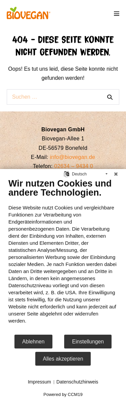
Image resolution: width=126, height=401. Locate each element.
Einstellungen (88, 341)
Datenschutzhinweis (77, 382)
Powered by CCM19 (62, 394)
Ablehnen (33, 341)
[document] (63, 256)
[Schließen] (116, 174)
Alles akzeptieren (63, 359)
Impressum (39, 382)
